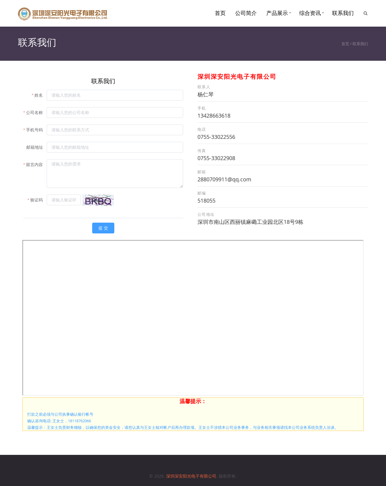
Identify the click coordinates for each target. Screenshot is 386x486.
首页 (220, 12)
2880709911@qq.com (224, 179)
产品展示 (277, 12)
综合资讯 (310, 12)
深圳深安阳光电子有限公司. (192, 476)
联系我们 (343, 12)
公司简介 (246, 12)
